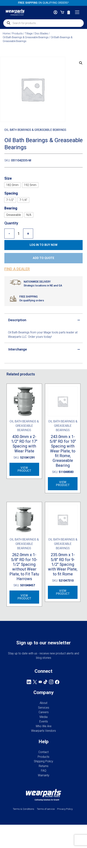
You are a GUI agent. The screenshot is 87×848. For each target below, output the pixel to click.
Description (17, 320)
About (43, 703)
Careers (44, 712)
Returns (43, 766)
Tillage (28, 33)
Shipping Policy (43, 761)
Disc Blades (41, 33)
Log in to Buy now (44, 245)
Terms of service (46, 808)
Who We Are (44, 726)
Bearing (10, 208)
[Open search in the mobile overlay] (43, 23)
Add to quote (43, 258)
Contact (43, 752)
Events (43, 721)
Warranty (43, 775)
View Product (24, 469)
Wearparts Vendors (43, 730)
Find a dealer (17, 269)
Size (8, 178)
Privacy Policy (65, 808)
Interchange (17, 349)
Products (17, 33)
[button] (81, 63)
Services (43, 707)
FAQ (43, 770)
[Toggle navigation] (77, 12)
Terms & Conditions (23, 808)
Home (6, 33)
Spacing (11, 193)
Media (44, 717)
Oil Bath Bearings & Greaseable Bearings (26, 37)
